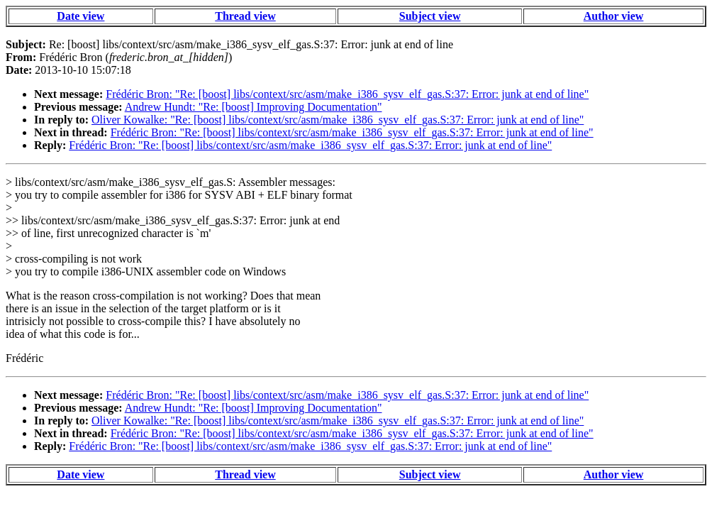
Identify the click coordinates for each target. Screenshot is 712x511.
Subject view (430, 16)
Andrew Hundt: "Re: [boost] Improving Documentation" (253, 107)
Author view (614, 16)
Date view (80, 16)
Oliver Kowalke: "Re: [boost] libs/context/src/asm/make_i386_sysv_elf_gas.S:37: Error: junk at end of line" (337, 120)
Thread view (245, 16)
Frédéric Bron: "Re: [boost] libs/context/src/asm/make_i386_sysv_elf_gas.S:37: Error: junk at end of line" (347, 94)
